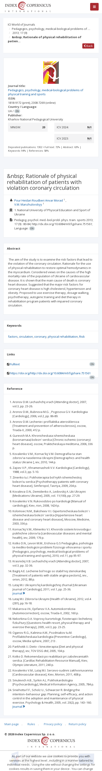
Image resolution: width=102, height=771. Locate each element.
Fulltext (15, 364)
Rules (31, 724)
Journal (19, 593)
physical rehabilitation (63, 337)
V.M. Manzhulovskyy (28, 204)
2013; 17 (20, 33)
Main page (11, 724)
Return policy (77, 724)
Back (88, 46)
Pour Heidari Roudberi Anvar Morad (39, 200)
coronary (40, 337)
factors (13, 337)
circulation (26, 337)
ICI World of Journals (21, 24)
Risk (82, 337)
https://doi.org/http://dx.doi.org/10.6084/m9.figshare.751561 (50, 373)
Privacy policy (53, 724)
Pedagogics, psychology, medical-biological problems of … (51, 29)
